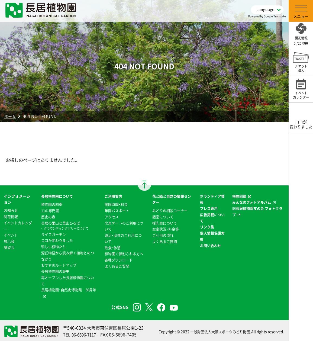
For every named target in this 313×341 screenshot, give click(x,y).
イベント (11, 234)
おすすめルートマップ (59, 264)
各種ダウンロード (118, 265)
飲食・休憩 (111, 246)
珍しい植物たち (53, 246)
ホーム (10, 116)
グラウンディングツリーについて (66, 228)
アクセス (110, 216)
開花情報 (11, 216)
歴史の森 (47, 216)
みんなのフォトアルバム (253, 202)
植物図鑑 (239, 196)
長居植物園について (57, 196)
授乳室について (164, 222)
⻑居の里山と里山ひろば (60, 222)
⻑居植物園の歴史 (55, 270)
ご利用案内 (112, 196)
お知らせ (11, 210)
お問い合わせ (210, 244)
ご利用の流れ (162, 234)
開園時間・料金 (115, 204)
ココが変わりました (57, 239)
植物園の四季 (51, 204)
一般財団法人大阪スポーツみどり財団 (218, 330)
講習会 (9, 246)
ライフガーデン (53, 233)
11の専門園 (49, 210)
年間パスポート (116, 210)
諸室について (162, 216)
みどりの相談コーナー (170, 210)
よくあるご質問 (116, 271)
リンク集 (207, 226)
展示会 (9, 240)
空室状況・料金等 (165, 228)
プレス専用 (208, 208)
